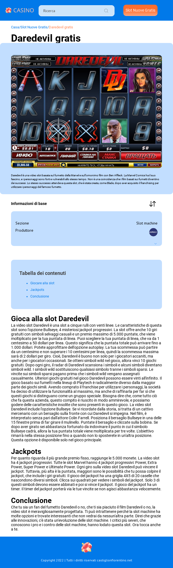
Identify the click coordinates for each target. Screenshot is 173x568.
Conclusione (39, 296)
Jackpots (37, 290)
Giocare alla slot (42, 283)
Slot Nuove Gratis (140, 10)
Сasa (15, 27)
